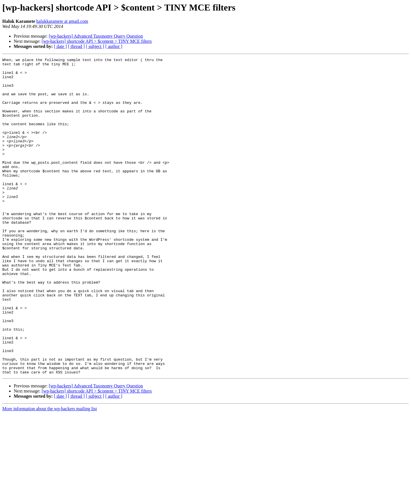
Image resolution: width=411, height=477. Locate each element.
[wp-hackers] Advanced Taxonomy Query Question (96, 36)
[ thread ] (76, 46)
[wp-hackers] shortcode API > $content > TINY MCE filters (97, 41)
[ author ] (113, 46)
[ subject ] (95, 46)
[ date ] (60, 46)
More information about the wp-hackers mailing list (49, 472)
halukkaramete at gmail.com (62, 21)
